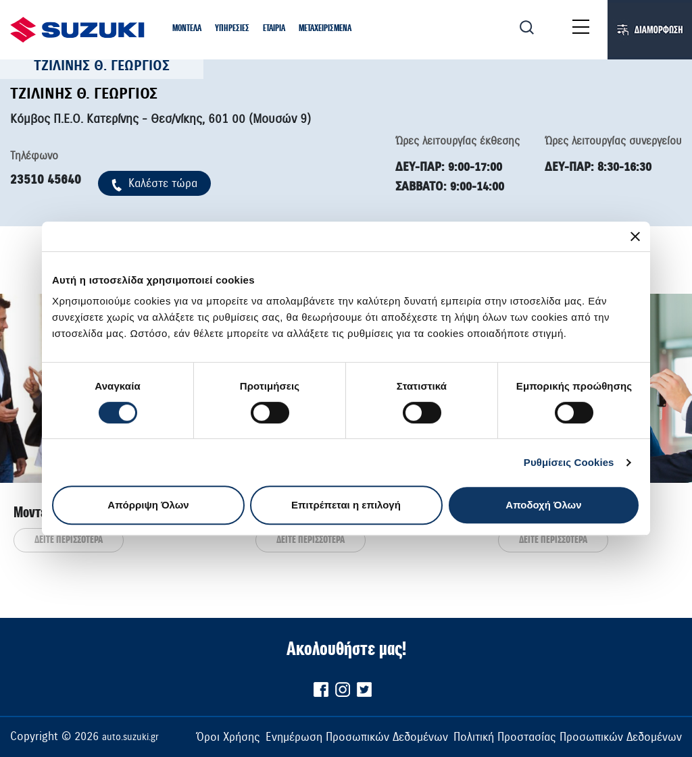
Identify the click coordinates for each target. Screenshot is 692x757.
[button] (186, 29)
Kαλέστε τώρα (154, 183)
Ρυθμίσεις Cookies (569, 462)
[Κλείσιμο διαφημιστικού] (635, 236)
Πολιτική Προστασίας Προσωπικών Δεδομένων (567, 737)
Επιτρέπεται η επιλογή (346, 505)
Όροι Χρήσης (228, 737)
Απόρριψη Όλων (148, 505)
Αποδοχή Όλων (543, 505)
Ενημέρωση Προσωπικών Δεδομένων (357, 737)
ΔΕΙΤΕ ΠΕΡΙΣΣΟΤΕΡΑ (68, 540)
